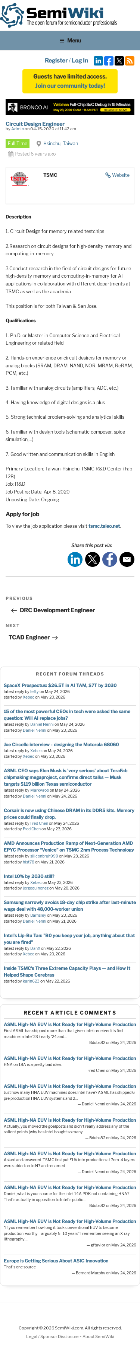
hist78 (28, 862)
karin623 (31, 981)
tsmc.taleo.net (104, 526)
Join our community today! (70, 86)
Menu (70, 40)
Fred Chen (39, 823)
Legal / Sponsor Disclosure (53, 1336)
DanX (35, 948)
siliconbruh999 (44, 856)
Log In (80, 60)
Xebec (28, 697)
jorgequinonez (36, 888)
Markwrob (39, 790)
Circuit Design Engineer (35, 124)
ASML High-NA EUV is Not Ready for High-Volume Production (70, 1024)
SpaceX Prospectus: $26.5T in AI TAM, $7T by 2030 (60, 685)
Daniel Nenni (42, 724)
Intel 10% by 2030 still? (29, 876)
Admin (17, 128)
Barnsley (38, 915)
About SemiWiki (98, 1336)
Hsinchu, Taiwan (60, 143)
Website (121, 175)
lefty (34, 691)
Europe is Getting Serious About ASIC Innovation (56, 1261)
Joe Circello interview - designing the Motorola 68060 (61, 744)
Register (56, 60)
